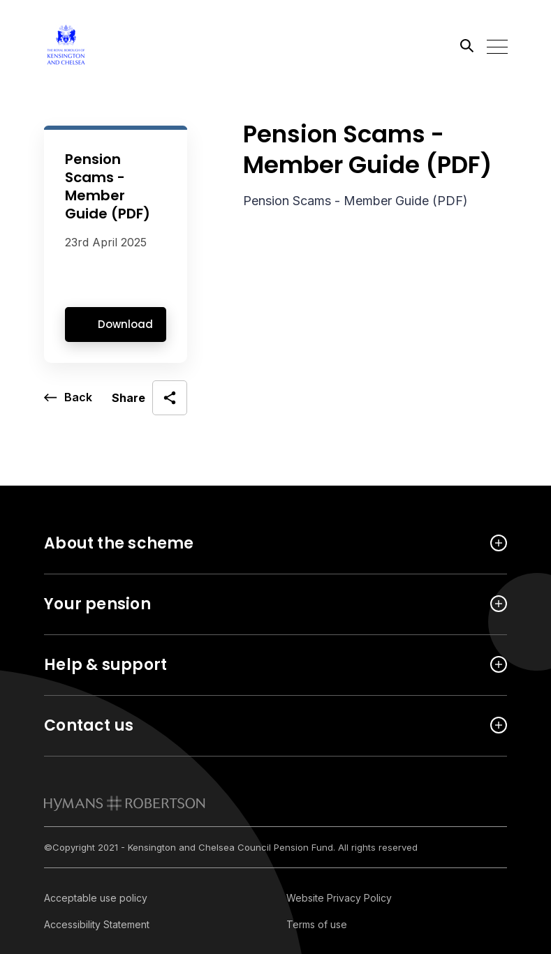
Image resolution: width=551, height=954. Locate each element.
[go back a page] (68, 398)
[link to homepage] (124, 803)
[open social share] (149, 397)
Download (125, 324)
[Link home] (107, 45)
